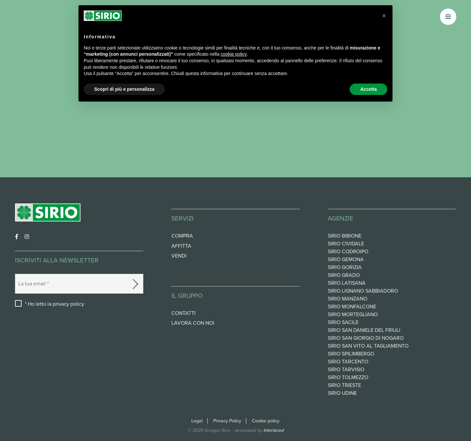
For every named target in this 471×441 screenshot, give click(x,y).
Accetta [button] (368, 89)
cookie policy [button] (234, 54)
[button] (384, 15)
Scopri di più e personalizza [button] (124, 89)
